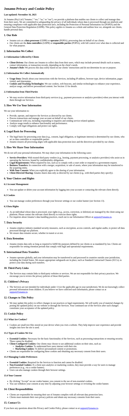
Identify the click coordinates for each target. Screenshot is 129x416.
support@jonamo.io (103, 217)
